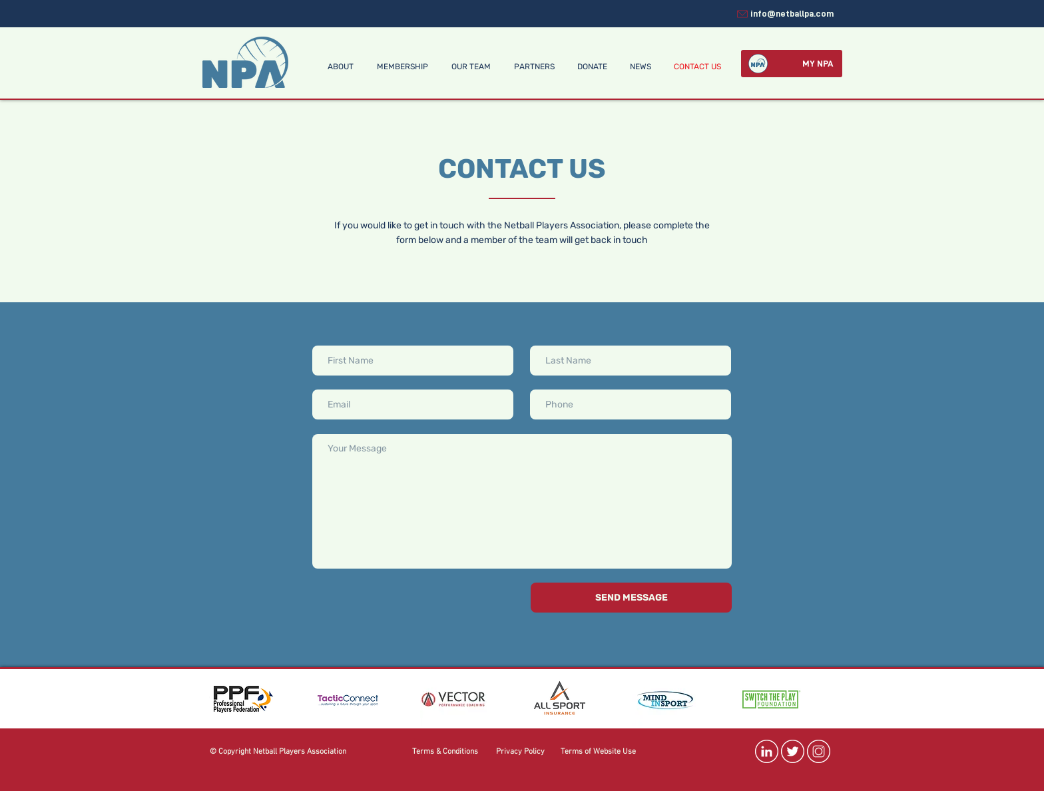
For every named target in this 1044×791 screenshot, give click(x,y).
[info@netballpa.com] (784, 13)
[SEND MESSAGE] (631, 598)
